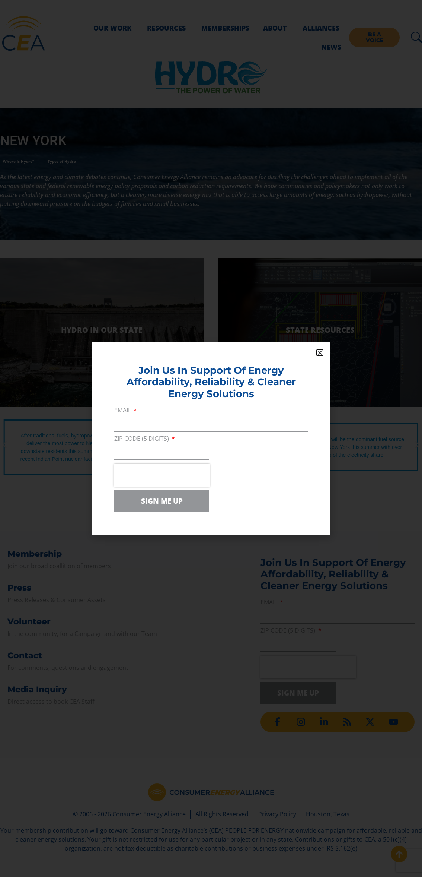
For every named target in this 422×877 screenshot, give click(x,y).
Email (123, 410)
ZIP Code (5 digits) (142, 439)
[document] (211, 438)
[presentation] (162, 475)
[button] (320, 352)
